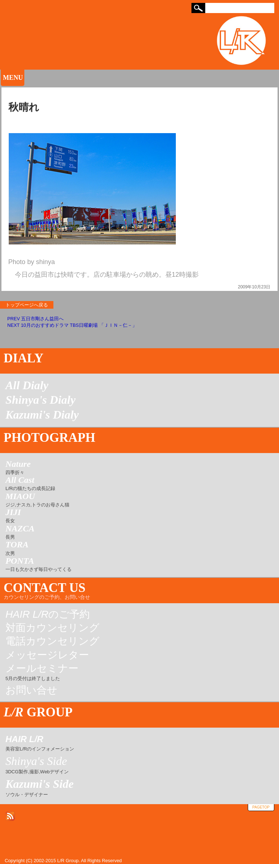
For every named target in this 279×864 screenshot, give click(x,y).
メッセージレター (47, 655)
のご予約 (47, 614)
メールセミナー (41, 673)
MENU (13, 77)
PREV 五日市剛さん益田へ (35, 318)
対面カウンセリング (52, 628)
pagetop (261, 807)
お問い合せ (31, 690)
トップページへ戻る (26, 305)
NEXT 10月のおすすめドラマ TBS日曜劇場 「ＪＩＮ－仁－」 (72, 325)
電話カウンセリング (52, 641)
